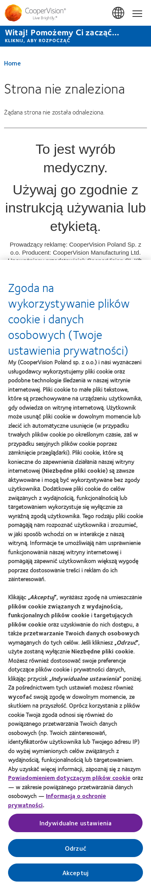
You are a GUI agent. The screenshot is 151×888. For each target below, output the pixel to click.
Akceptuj (75, 875)
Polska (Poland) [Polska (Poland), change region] (118, 13)
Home (12, 63)
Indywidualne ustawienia (75, 825)
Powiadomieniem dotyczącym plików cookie (69, 780)
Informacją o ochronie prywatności (57, 802)
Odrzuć (75, 850)
